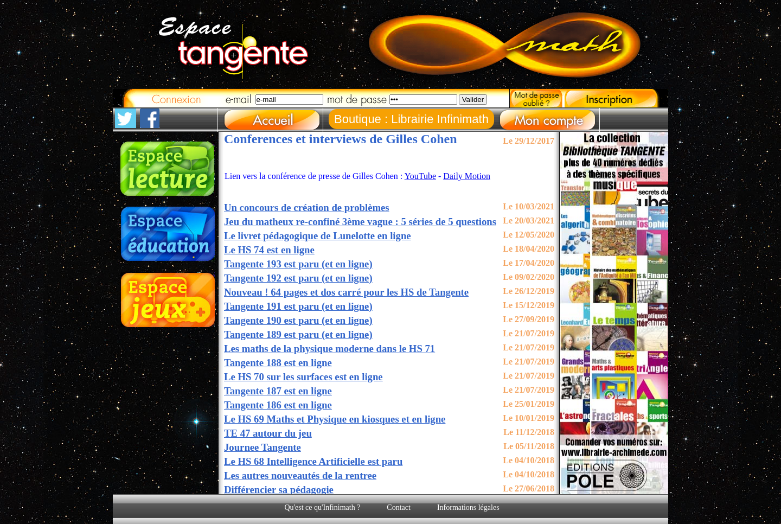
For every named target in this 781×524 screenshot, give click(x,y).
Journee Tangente (262, 447)
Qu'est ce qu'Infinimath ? (322, 507)
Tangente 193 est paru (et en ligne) (298, 264)
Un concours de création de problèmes (306, 207)
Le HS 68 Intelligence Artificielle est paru (313, 461)
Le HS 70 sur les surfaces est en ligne (303, 376)
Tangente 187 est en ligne (278, 391)
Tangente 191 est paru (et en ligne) (298, 306)
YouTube (420, 176)
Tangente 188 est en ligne (278, 362)
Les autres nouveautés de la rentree (300, 475)
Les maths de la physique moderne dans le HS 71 (329, 348)
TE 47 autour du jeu (268, 433)
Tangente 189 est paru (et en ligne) (298, 334)
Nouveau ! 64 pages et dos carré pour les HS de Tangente (346, 292)
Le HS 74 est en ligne (269, 249)
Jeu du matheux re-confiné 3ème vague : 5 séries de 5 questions (360, 221)
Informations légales (468, 507)
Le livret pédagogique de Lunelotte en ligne (317, 235)
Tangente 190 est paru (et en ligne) (298, 320)
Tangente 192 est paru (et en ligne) (298, 278)
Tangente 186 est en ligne (278, 405)
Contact (399, 507)
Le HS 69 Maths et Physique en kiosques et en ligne (334, 419)
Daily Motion (466, 176)
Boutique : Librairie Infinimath (411, 119)
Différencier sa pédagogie (279, 489)
